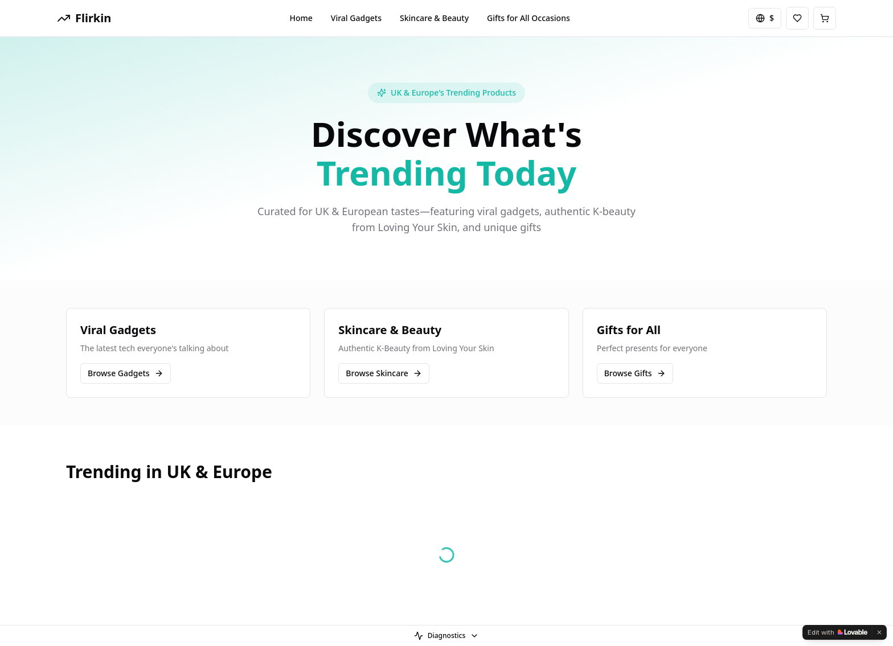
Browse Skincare (384, 373)
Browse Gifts (635, 373)
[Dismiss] (879, 632)
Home (301, 18)
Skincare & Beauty (434, 18)
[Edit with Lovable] (837, 632)
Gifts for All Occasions (528, 18)
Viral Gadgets (356, 18)
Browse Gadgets (125, 373)
